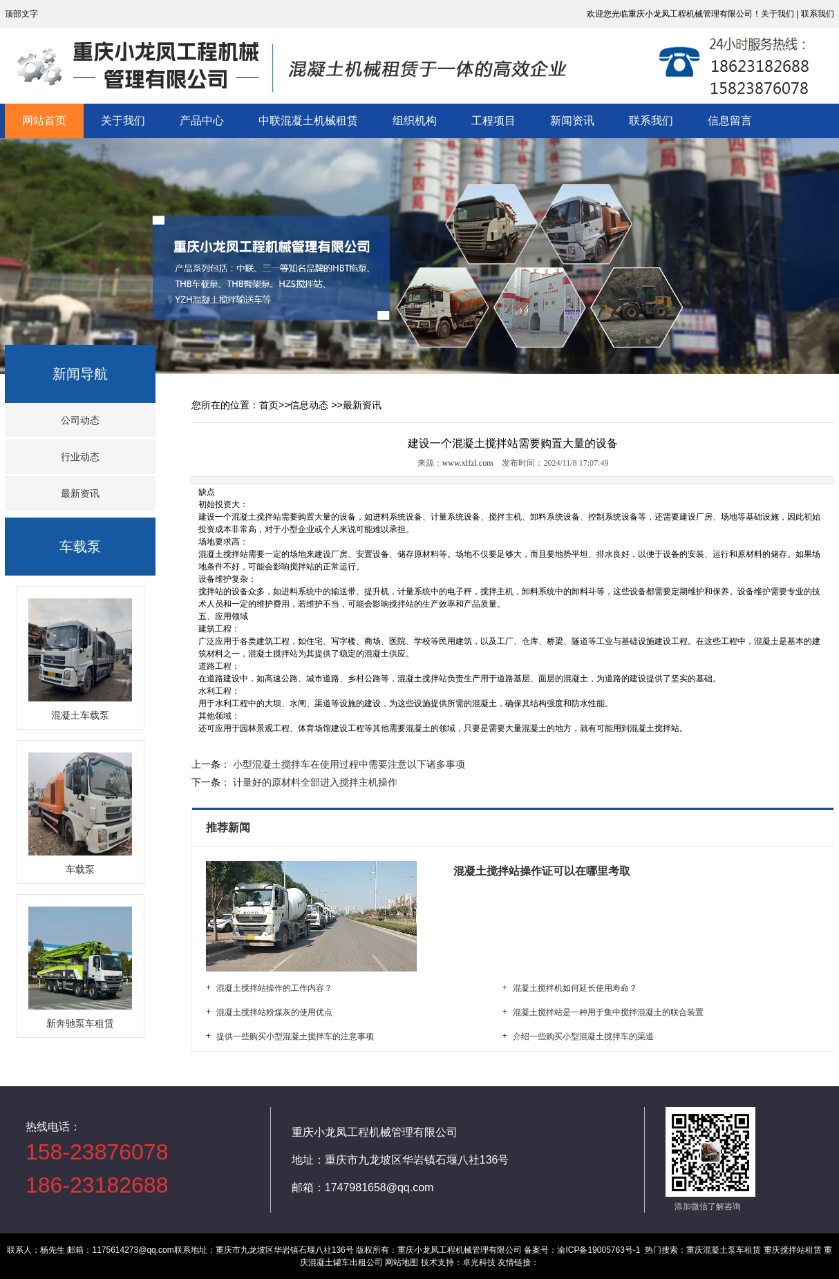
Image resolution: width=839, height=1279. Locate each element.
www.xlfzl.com (467, 463)
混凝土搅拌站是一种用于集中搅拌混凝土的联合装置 (608, 1012)
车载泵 (80, 546)
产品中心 (202, 120)
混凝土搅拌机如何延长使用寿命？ (575, 988)
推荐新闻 (229, 827)
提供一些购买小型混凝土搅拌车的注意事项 (295, 1036)
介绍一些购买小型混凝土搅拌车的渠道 (583, 1036)
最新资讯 (80, 493)
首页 (269, 404)
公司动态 (80, 420)
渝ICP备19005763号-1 (598, 1250)
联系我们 (651, 120)
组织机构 (415, 120)
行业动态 (80, 456)
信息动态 (309, 404)
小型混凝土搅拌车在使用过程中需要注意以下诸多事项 (347, 764)
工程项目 (493, 120)
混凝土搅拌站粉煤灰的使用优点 (274, 1012)
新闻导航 (80, 373)
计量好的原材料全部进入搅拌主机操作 (313, 782)
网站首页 (44, 120)
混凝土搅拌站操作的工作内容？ (274, 988)
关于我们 (123, 120)
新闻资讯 (572, 120)
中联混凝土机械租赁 (308, 120)
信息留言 (730, 120)
